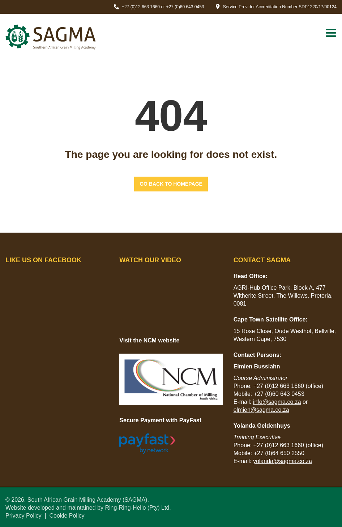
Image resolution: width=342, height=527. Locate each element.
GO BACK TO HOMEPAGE (171, 184)
